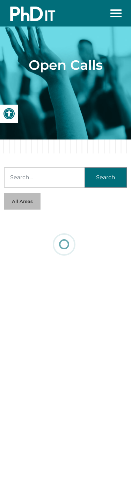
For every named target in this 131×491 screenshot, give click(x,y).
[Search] (44, 177)
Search (105, 177)
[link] (9, 114)
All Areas (22, 201)
